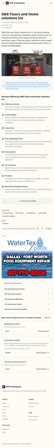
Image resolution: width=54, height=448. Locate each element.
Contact (31, 406)
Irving (4, 416)
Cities (4, 432)
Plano (4, 409)
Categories (5, 429)
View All (48, 318)
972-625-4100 (8, 25)
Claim (48, 229)
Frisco (4, 413)
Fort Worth (5, 406)
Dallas (4, 403)
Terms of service (34, 416)
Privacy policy (33, 420)
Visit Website (8, 28)
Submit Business (34, 403)
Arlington (5, 419)
